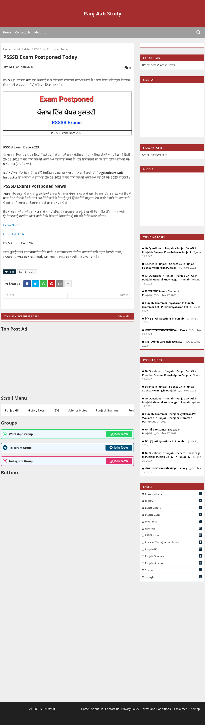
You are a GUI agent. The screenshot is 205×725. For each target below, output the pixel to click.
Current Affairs (173, 494)
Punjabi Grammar (108, 410)
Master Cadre (173, 514)
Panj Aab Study (102, 13)
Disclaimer (180, 709)
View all (124, 316)
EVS (57, 410)
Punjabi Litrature (173, 563)
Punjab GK (12, 410)
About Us (40, 32)
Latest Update (21, 49)
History (173, 500)
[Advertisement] (67, 363)
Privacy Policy (130, 709)
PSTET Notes (173, 535)
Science (173, 570)
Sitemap (194, 709)
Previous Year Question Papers (173, 542)
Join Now (119, 434)
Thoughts (173, 577)
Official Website (14, 234)
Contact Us (22, 32)
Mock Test (173, 521)
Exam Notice (11, 225)
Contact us (112, 709)
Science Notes (77, 410)
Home (7, 32)
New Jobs (173, 528)
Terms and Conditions (156, 709)
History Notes (37, 410)
